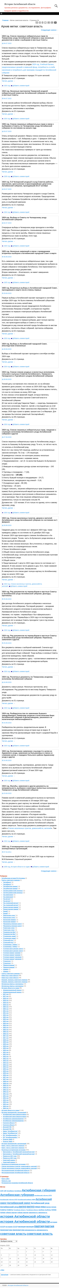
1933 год (5, 1060)
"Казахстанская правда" (11, 907)
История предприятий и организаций (14, 1112)
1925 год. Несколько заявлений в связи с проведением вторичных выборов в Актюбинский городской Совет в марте (29, 252)
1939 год (5, 1085)
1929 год (5, 1044)
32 (48, 22)
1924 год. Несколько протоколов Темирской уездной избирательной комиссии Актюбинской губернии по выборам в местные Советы (29, 93)
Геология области (9, 1123)
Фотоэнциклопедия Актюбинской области (15, 1170)
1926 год (7, 176)
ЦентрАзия (4, 1274)
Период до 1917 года (9, 1156)
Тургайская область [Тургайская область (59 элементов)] (20, 1210)
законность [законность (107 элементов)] (33, 1212)
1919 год (5, 1002)
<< (37, 22)
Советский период (9, 1160)
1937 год (5, 1077)
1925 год (7, 282)
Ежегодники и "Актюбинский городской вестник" (19, 1152)
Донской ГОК (7, 1127)
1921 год (5, 1011)
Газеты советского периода (11, 880)
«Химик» (5, 969)
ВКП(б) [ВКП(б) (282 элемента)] (23, 1206)
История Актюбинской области (20, 4)
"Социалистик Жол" (9, 932)
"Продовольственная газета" (12, 924)
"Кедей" (5, 911)
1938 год (5, 1081)
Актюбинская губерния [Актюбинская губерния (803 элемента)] (39, 1190)
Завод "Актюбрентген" (10, 1131)
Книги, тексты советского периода (13, 1145)
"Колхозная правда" (9, 919)
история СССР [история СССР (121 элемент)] (11, 1227)
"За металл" (7, 899)
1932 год (5, 1056)
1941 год (5, 1094)
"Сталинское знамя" (9, 936)
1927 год (5, 1035)
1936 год (5, 1073)
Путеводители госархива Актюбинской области (17, 1183)
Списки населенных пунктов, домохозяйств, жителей (29, 828)
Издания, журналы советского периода (14, 980)
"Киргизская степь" (9, 915)
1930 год (5, 1048)
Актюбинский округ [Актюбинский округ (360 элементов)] (18, 1203)
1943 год (5, 1102)
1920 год (5, 1006)
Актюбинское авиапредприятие (13, 1119)
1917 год (5, 994)
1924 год (7, 85)
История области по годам (20, 867)
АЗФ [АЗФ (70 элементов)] (1, 1191)
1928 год (5, 1040)
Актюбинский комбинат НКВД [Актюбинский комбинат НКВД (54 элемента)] (26, 1199)
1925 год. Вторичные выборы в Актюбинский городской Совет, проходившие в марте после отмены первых (29, 289)
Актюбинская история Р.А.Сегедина (13, 878)
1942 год (5, 1098)
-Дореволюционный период (12, 990)
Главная (5, 20)
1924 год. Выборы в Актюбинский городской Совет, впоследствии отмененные (24, 345)
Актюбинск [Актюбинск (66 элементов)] (10, 1191)
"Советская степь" (9, 928)
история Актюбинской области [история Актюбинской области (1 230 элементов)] (25, 1216)
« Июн (2, 1270)
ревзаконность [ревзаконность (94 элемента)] (30, 1230)
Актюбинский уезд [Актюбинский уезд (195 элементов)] (40, 1203)
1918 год (5, 998)
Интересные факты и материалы (12, 984)
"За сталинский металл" (11, 903)
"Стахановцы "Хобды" (10, 944)
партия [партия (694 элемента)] (39, 1226)
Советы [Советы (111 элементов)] (3, 1210)
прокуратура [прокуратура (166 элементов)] (6, 1230)
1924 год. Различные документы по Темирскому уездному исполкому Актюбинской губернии (27, 678)
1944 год (5, 1106)
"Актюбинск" (7, 882)
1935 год (7, 867)
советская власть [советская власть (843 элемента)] (13, 1233)
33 (52, 22)
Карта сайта (5, 1179)
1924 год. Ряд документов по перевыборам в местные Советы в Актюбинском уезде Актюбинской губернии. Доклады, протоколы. (29, 593)
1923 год (5, 1019)
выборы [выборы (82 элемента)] (42, 1210)
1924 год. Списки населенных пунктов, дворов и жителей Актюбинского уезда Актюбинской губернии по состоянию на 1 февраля (29, 520)
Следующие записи (49, 30)
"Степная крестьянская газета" (13, 948)
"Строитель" (7, 961)
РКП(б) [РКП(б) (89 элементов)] (48, 1207)
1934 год (5, 1065)
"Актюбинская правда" (10, 886)
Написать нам (6, 1181)
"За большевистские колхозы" (13, 890)
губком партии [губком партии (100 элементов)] (11, 1212)
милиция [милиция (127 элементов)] (22, 1227)
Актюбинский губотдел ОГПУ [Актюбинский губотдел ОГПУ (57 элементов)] (43, 1195)
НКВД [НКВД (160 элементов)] (37, 1207)
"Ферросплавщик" (9, 965)
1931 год (5, 1052)
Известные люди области (10, 975)
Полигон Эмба (7, 1139)
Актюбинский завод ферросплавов (14, 1114)
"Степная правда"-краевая (11, 953)
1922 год (5, 1015)
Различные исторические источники (13, 1150)
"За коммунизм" (8, 895)
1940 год (5, 1090)
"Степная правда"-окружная (12, 957)
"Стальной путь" (8, 940)
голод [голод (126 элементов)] (53, 1210)
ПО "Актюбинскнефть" (10, 1135)
